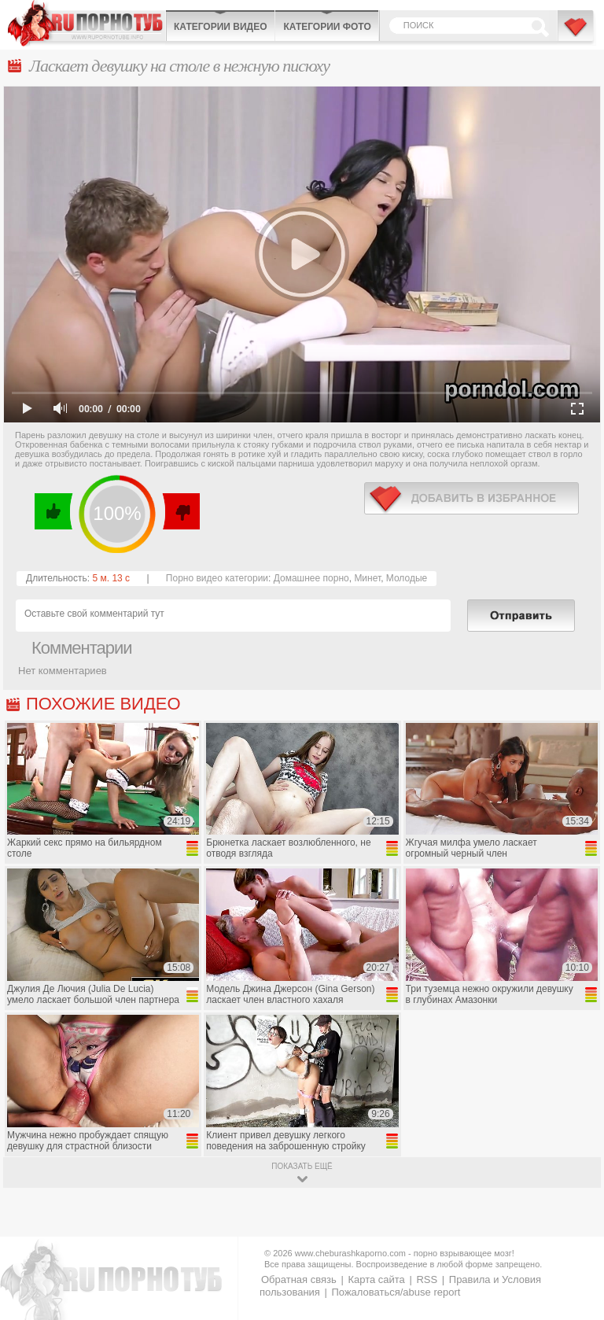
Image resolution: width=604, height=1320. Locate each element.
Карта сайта (376, 1279)
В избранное (576, 34)
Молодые (406, 578)
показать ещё (301, 1166)
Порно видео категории (217, 578)
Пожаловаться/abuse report (395, 1292)
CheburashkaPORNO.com (86, 23)
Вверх (573, 1242)
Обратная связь (299, 1279)
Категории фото (326, 26)
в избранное (471, 498)
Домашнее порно (311, 578)
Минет (367, 578)
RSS (426, 1279)
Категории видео (220, 26)
